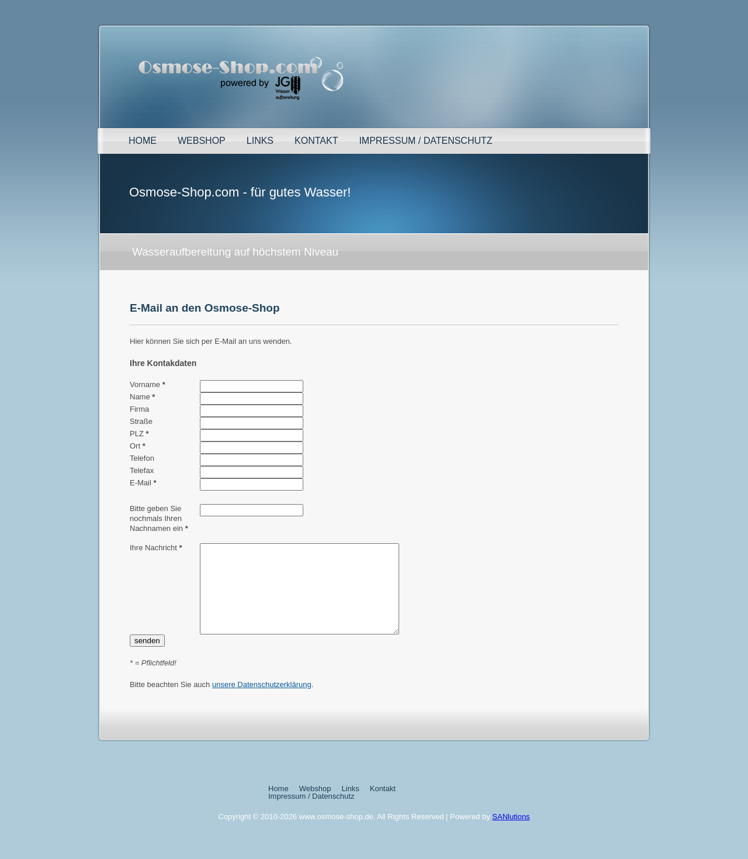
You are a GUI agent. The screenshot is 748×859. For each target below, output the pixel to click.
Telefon (142, 458)
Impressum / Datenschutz (425, 141)
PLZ (139, 433)
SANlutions (510, 834)
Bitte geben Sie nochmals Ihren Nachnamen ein (159, 518)
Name (142, 396)
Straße (141, 421)
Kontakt (316, 141)
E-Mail (143, 482)
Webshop (202, 141)
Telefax (142, 470)
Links (260, 141)
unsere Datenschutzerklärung (261, 702)
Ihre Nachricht (156, 547)
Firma (139, 409)
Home (143, 141)
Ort (138, 445)
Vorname (147, 384)
